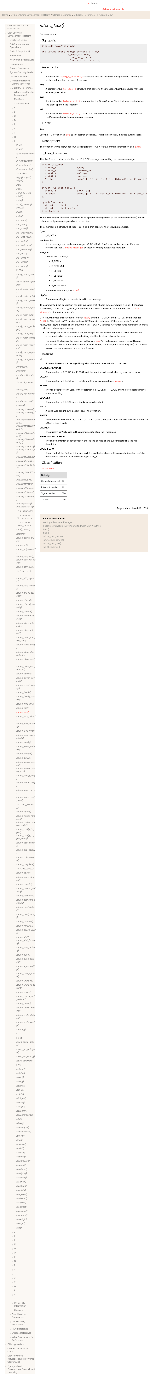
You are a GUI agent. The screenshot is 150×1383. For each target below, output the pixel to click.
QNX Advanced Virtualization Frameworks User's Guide (20, 1358)
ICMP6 (19, 149)
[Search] (122, 3)
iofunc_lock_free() (52, 543)
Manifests (19, 99)
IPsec (19, 1037)
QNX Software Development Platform (30, 14)
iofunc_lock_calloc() (53, 536)
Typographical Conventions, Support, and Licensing (21, 1369)
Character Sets (21, 103)
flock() (46, 532)
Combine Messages (73, 247)
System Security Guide (21, 72)
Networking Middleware (22, 59)
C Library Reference (84, 14)
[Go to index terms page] (87, 3)
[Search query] (107, 3)
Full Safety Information (20, 1304)
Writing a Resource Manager (57, 522)
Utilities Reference (21, 1332)
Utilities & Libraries (61, 14)
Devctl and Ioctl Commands (20, 1316)
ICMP (19, 145)
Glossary (18, 1310)
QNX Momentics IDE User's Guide (18, 27)
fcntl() (46, 529)
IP (17, 1033)
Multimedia (15, 55)
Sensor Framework (19, 68)
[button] (6, 25)
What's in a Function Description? (24, 94)
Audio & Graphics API (20, 51)
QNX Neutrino (47, 468)
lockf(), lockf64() (51, 547)
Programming (16, 64)
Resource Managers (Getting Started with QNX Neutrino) (72, 525)
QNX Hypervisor (15, 1344)
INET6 (19, 270)
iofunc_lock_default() (53, 539)
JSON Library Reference (18, 1323)
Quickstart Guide (18, 40)
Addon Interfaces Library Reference (21, 82)
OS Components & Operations (19, 46)
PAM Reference (20, 1328)
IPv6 (18, 1064)
